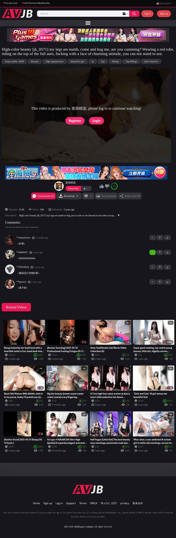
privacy (124, 503)
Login (96, 121)
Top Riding (131, 61)
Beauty (35, 61)
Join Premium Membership (37, 3)
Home (36, 503)
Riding (115, 61)
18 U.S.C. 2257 (109, 503)
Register (75, 121)
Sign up (164, 13)
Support (71, 503)
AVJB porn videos (84, 526)
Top (103, 61)
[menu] (88, 23)
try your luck (11, 3)
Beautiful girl (78, 61)
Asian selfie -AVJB (14, 61)
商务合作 (138, 503)
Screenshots (109, 195)
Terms (83, 503)
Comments (12, 222)
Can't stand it (151, 61)
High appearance (55, 61)
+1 (159, 237)
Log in (147, 13)
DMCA (93, 503)
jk (93, 61)
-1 (167, 237)
